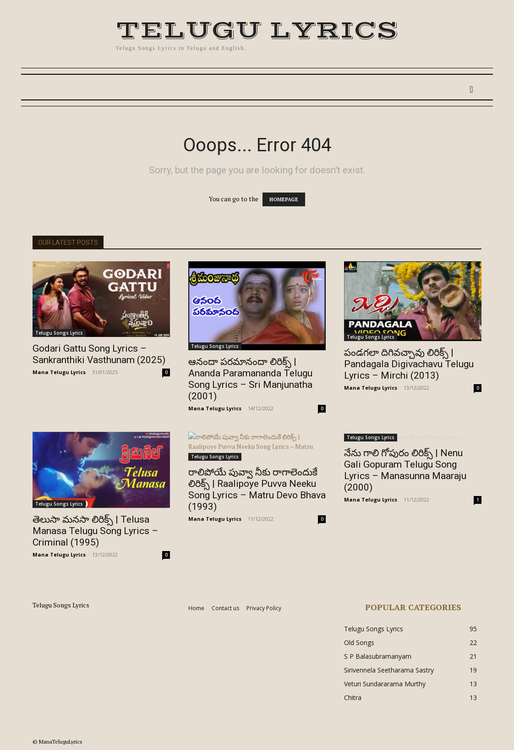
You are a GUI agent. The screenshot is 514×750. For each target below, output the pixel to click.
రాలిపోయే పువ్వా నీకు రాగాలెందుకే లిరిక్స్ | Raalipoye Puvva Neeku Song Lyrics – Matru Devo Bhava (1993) (257, 489)
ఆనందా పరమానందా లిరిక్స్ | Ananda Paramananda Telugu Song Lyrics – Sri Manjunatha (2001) (250, 379)
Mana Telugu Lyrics (59, 372)
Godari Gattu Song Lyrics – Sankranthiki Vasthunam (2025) (99, 354)
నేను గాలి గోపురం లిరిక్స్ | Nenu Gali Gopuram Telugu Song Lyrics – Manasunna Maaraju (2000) (405, 470)
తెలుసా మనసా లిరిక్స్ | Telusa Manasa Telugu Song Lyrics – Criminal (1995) (95, 531)
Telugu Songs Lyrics (59, 333)
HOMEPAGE (283, 199)
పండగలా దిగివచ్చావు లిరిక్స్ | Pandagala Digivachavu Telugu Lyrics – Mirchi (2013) (409, 364)
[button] (471, 89)
